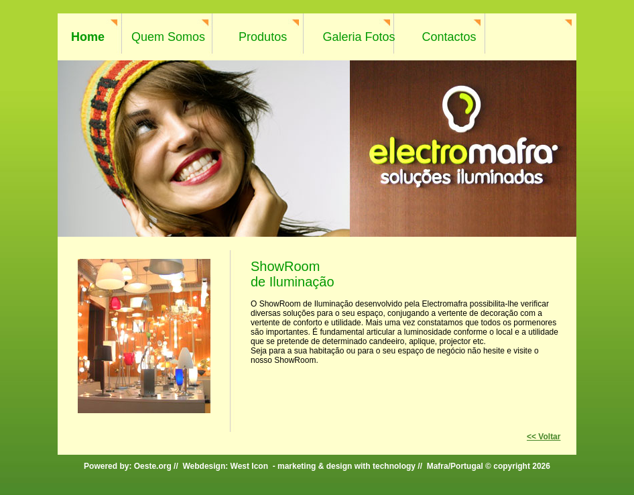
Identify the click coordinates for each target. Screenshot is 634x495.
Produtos (263, 37)
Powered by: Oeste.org (128, 466)
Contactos (449, 37)
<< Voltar (543, 436)
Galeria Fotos (358, 37)
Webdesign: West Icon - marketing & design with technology (299, 466)
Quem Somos (168, 37)
